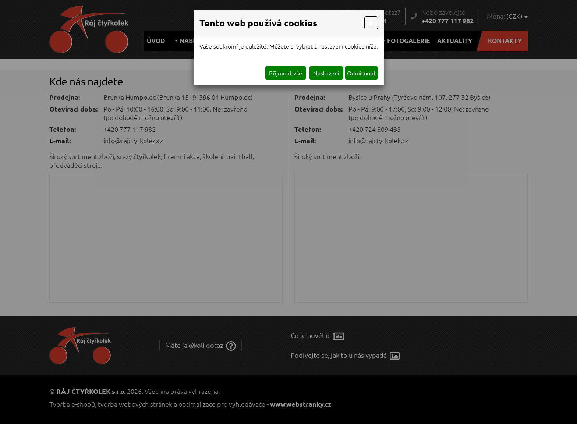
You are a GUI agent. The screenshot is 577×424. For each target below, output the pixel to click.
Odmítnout (361, 73)
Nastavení (326, 73)
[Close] (371, 22)
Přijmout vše (285, 73)
